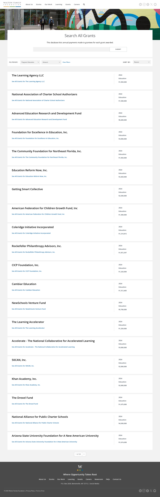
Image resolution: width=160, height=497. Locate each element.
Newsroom (99, 478)
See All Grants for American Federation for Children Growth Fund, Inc (38, 214)
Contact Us (117, 478)
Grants (68, 4)
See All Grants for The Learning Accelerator (28, 327)
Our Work (48, 4)
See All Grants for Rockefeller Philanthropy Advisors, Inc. (33, 252)
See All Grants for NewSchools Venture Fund (29, 308)
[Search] (84, 4)
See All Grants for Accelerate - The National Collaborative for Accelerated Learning (43, 346)
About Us (29, 4)
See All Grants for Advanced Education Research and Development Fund (39, 119)
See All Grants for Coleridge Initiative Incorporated (31, 233)
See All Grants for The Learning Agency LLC (28, 81)
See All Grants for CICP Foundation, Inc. (27, 271)
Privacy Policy (30, 490)
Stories (38, 4)
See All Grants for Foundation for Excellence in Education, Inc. (35, 138)
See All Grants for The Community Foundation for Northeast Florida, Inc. (39, 157)
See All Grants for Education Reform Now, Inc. (29, 176)
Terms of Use (40, 490)
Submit (120, 49)
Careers (77, 4)
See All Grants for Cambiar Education (26, 290)
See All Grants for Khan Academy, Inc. (26, 384)
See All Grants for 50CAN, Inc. (23, 365)
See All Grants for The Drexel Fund (25, 403)
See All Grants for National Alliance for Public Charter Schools (35, 422)
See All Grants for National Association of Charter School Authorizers (38, 100)
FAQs (108, 478)
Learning (58, 4)
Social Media (94, 483)
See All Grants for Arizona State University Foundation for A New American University (44, 441)
